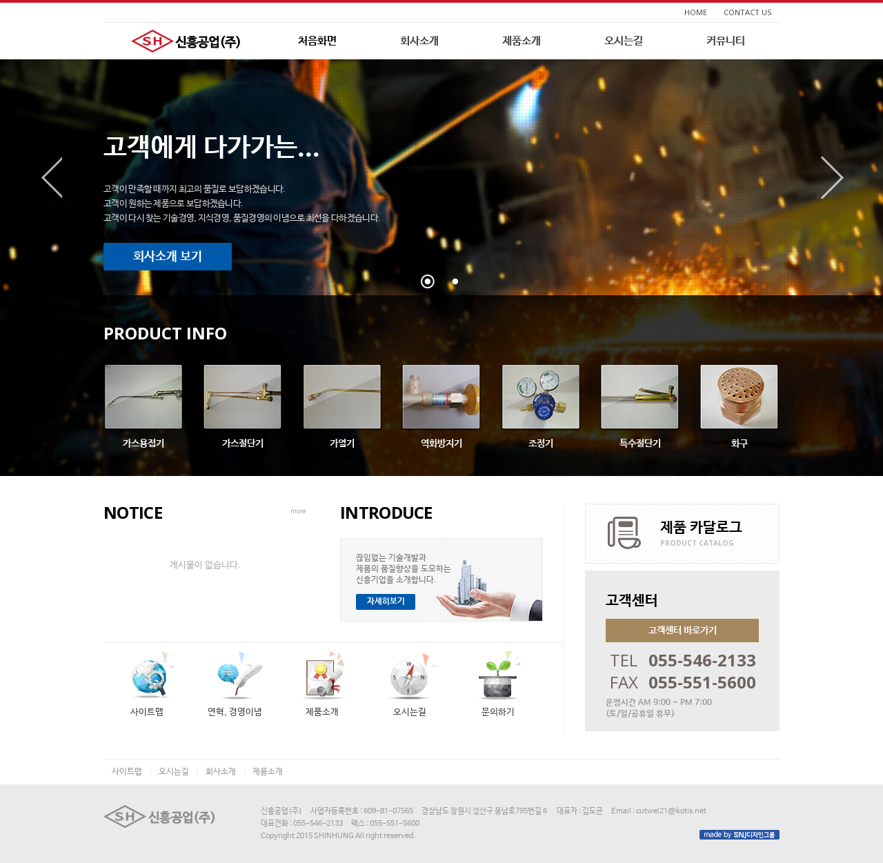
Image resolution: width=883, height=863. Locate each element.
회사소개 (419, 41)
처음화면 (317, 41)
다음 (832, 177)
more (298, 510)
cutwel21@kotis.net (671, 811)
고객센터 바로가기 (682, 630)
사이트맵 (127, 772)
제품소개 (521, 41)
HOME (695, 12)
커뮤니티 (725, 41)
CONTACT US (747, 12)
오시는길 (623, 41)
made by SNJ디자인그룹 (740, 835)
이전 (50, 177)
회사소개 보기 (167, 257)
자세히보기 (386, 601)
